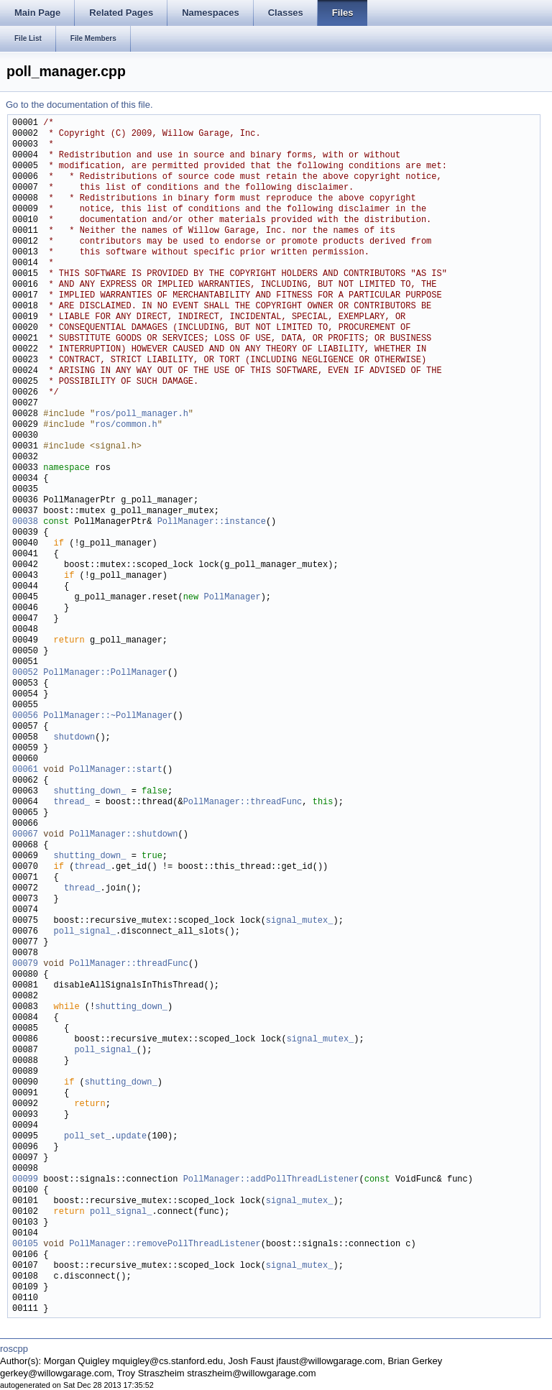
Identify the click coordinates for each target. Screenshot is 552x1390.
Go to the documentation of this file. (79, 104)
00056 (25, 716)
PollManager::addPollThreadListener (271, 1180)
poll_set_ (87, 1137)
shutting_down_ (90, 792)
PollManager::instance (211, 522)
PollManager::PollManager (105, 673)
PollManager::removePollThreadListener (164, 1244)
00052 (25, 673)
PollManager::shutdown (123, 835)
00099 (25, 1180)
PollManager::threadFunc (243, 802)
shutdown (75, 738)
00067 (25, 835)
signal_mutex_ (300, 921)
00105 (25, 1244)
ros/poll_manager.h (141, 414)
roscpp (14, 1348)
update (131, 1137)
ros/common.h (126, 425)
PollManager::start (115, 770)
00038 (25, 522)
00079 (25, 964)
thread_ (72, 802)
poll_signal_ (85, 932)
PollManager (231, 598)
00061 (25, 770)
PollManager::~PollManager (107, 716)
